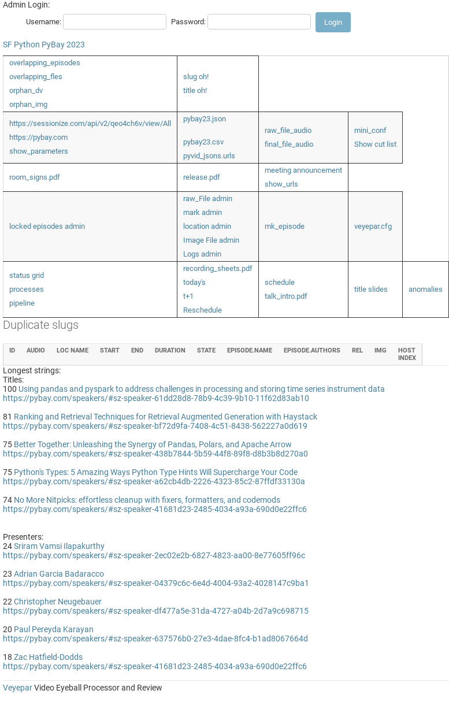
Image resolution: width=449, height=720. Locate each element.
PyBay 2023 (63, 44)
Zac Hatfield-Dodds (48, 657)
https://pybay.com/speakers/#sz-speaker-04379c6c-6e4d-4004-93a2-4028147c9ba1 (156, 583)
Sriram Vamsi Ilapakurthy (59, 546)
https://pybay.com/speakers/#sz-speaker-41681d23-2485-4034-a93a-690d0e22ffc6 (155, 509)
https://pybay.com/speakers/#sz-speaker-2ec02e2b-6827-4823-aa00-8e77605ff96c (154, 555)
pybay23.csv (203, 142)
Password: (188, 21)
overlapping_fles (35, 76)
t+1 (188, 296)
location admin (207, 226)
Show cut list (375, 144)
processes (26, 289)
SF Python (21, 44)
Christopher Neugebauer (58, 601)
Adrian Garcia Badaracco (59, 573)
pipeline (22, 303)
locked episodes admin (47, 226)
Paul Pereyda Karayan (54, 629)
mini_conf (370, 130)
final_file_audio (289, 144)
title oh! (195, 90)
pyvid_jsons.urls (209, 155)
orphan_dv (26, 90)
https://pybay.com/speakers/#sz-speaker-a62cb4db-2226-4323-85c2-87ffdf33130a (154, 481)
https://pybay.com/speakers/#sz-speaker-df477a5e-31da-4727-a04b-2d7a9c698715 (156, 610)
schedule (280, 282)
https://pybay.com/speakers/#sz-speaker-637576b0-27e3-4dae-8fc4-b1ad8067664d (155, 638)
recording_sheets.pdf (218, 268)
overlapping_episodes (44, 62)
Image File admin (211, 240)
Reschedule (202, 310)
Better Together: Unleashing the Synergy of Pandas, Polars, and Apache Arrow (153, 444)
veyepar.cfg (373, 226)
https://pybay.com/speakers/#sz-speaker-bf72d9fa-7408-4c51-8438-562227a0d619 (155, 425)
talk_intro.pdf (286, 296)
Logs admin (202, 254)
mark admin (202, 212)
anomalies (426, 289)
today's (194, 282)
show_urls (281, 184)
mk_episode (285, 226)
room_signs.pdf (34, 177)
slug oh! (196, 76)
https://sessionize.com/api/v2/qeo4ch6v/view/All (90, 123)
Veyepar (17, 687)
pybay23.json (204, 118)
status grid (26, 275)
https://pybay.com (38, 137)
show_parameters (38, 151)
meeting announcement (303, 170)
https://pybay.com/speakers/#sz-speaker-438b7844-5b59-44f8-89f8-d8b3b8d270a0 (155, 453)
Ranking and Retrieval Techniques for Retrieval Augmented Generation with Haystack (165, 416)
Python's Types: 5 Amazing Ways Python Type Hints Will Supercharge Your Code (156, 472)
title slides (371, 289)
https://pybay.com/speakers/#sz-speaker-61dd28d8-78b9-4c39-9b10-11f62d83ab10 (156, 398)
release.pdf (201, 177)
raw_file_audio (288, 130)
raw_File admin (207, 198)
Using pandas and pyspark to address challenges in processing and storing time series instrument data (201, 389)
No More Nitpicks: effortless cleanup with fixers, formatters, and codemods (147, 499)
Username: (43, 21)
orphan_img (28, 104)
